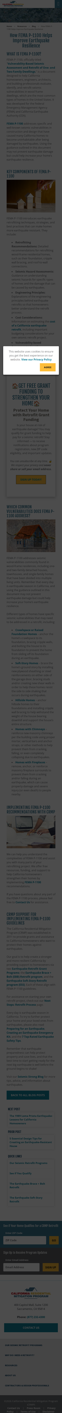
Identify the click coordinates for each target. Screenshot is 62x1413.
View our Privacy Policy (36, 359)
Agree (47, 367)
